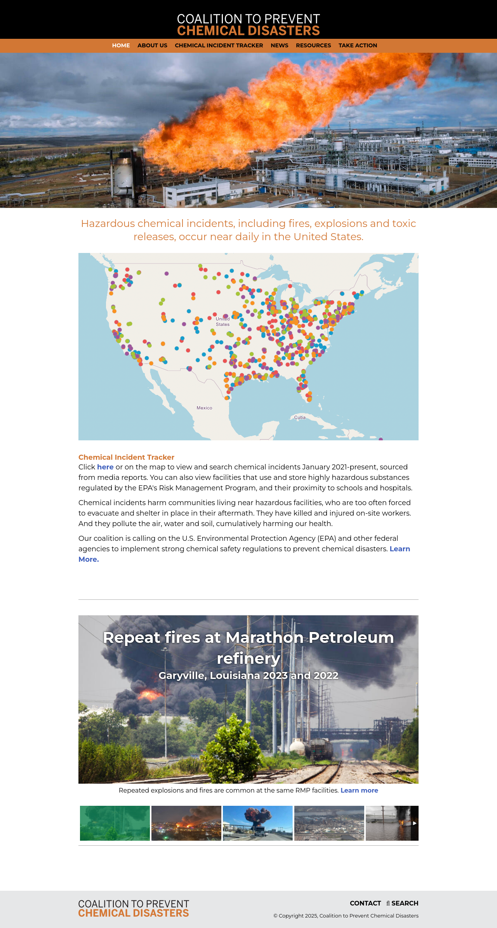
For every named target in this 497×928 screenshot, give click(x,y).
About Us (152, 45)
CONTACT (365, 903)
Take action (358, 45)
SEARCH (402, 903)
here (106, 467)
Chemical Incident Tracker (219, 45)
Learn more (359, 790)
